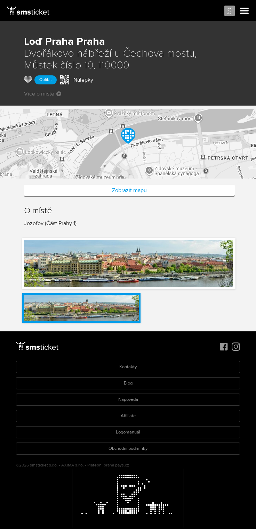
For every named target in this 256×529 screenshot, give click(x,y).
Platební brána (100, 465)
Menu (244, 11)
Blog (128, 383)
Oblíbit (45, 79)
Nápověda (128, 399)
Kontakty (128, 367)
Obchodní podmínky (128, 448)
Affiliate (128, 416)
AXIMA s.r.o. (72, 465)
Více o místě (42, 93)
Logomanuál (128, 432)
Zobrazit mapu (129, 190)
